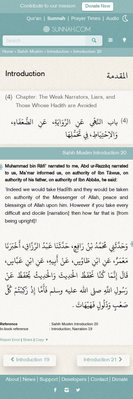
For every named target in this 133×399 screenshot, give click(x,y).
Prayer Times (85, 18)
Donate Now (97, 6)
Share (28, 340)
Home (7, 52)
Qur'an (34, 18)
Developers (74, 379)
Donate (120, 379)
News (29, 379)
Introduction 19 (29, 360)
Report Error (10, 340)
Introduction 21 (103, 360)
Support (49, 379)
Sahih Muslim (30, 52)
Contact (99, 379)
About (12, 379)
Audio (112, 18)
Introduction (58, 52)
